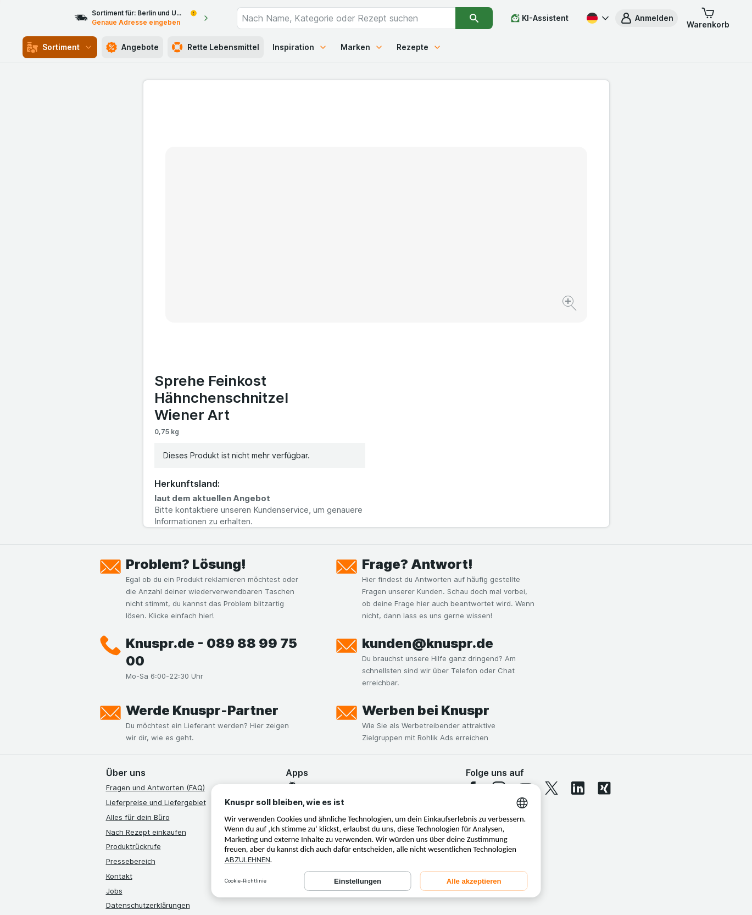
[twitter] (551, 570)
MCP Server (126, 776)
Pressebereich (130, 643)
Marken (362, 47)
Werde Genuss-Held (140, 731)
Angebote (132, 47)
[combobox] (356, 18)
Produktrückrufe (133, 628)
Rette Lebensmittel (215, 47)
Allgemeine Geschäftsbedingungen (166, 702)
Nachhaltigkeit (130, 746)
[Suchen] (473, 18)
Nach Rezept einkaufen (146, 613)
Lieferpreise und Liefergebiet (156, 584)
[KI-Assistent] (539, 18)
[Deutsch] (596, 18)
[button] (646, 18)
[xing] (604, 570)
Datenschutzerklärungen (148, 687)
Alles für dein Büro (138, 599)
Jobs (114, 672)
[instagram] (498, 570)
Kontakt (119, 658)
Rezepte (419, 47)
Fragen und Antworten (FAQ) (155, 569)
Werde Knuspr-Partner (202, 493)
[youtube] (525, 570)
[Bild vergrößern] (338, 269)
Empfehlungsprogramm (145, 761)
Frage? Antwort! (417, 346)
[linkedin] (577, 570)
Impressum (124, 717)
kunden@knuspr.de (427, 426)
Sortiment (60, 47)
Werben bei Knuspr (425, 493)
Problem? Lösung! (186, 346)
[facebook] (472, 570)
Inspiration (299, 47)
